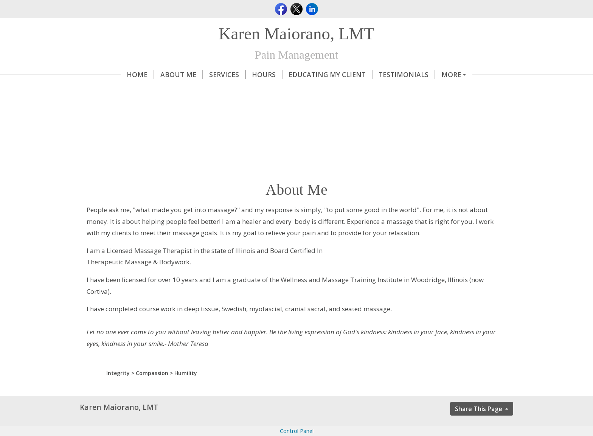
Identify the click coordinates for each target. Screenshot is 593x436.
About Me (141, 74)
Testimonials (366, 74)
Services (186, 74)
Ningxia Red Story (123, 90)
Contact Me (426, 74)
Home (99, 74)
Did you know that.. (203, 90)
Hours (226, 74)
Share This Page (479, 424)
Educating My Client (290, 74)
